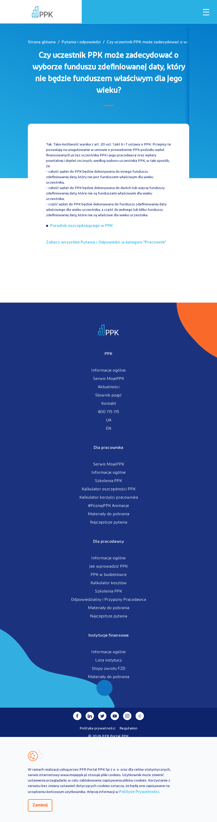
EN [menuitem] (108, 429)
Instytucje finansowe (108, 635)
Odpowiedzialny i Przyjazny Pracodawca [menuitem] (108, 600)
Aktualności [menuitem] (108, 387)
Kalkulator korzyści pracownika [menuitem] (108, 498)
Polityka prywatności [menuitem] (97, 728)
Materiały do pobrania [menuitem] (108, 514)
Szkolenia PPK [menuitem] (108, 481)
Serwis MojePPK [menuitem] (108, 379)
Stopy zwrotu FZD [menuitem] (108, 669)
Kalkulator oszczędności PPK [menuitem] (109, 489)
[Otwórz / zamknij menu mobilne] (206, 12)
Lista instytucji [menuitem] (108, 660)
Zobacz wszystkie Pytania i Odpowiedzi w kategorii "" (106, 242)
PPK (108, 354)
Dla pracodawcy (108, 542)
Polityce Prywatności (139, 792)
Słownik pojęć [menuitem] (108, 395)
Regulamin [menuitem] (128, 728)
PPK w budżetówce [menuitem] (109, 575)
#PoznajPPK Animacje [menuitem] (108, 506)
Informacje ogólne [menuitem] (108, 370)
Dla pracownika (108, 448)
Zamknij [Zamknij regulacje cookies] (40, 805)
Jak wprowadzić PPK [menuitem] (108, 567)
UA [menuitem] (108, 420)
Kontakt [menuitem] (108, 404)
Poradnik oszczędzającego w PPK (81, 226)
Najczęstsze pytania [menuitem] (108, 522)
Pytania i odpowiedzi (81, 42)
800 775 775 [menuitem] (108, 412)
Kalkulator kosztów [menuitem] (109, 583)
